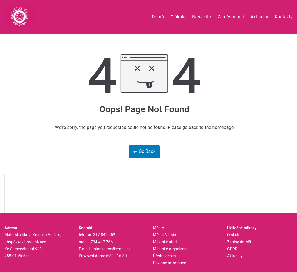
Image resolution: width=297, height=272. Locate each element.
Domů (158, 16)
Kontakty (284, 16)
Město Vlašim (165, 235)
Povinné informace (169, 263)
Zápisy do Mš (239, 242)
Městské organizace (171, 249)
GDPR (232, 249)
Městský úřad (165, 242)
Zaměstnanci (230, 16)
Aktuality (259, 16)
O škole (177, 16)
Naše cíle (201, 16)
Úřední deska (164, 256)
